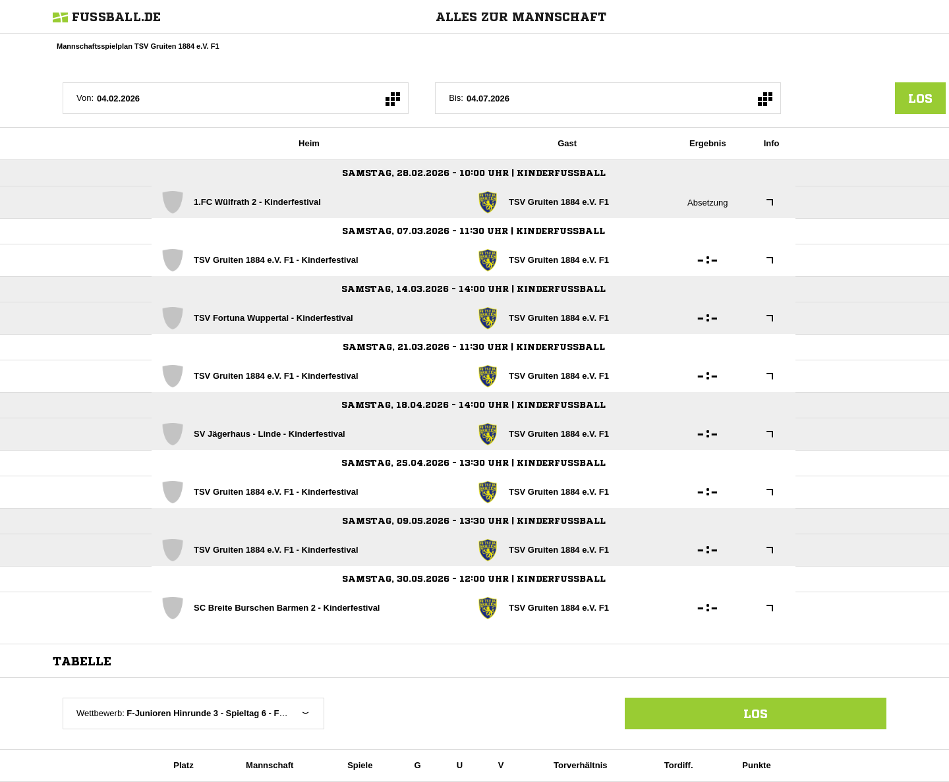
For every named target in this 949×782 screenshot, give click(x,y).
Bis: (456, 98)
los (920, 98)
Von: (85, 98)
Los (755, 713)
